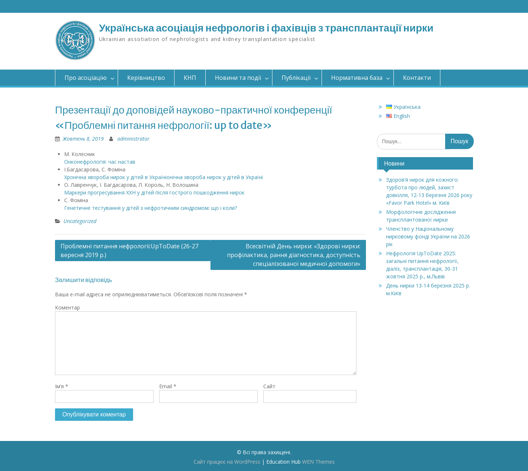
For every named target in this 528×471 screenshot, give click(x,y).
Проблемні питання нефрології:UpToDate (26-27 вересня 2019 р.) (129, 250)
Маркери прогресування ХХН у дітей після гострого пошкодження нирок (154, 192)
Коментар (67, 307)
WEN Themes (318, 461)
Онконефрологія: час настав (99, 161)
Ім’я (61, 386)
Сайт (269, 386)
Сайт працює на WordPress (227, 461)
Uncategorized (79, 221)
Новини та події (238, 78)
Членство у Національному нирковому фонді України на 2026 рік (428, 236)
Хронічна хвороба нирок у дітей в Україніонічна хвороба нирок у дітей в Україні (163, 177)
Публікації (296, 78)
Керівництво (146, 78)
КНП (190, 78)
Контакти (417, 78)
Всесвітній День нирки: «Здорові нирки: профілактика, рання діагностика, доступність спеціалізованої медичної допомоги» (293, 255)
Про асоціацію (86, 78)
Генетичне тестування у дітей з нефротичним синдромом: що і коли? (150, 207)
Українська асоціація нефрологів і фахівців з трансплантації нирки (266, 27)
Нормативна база (356, 78)
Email (167, 386)
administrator (133, 138)
